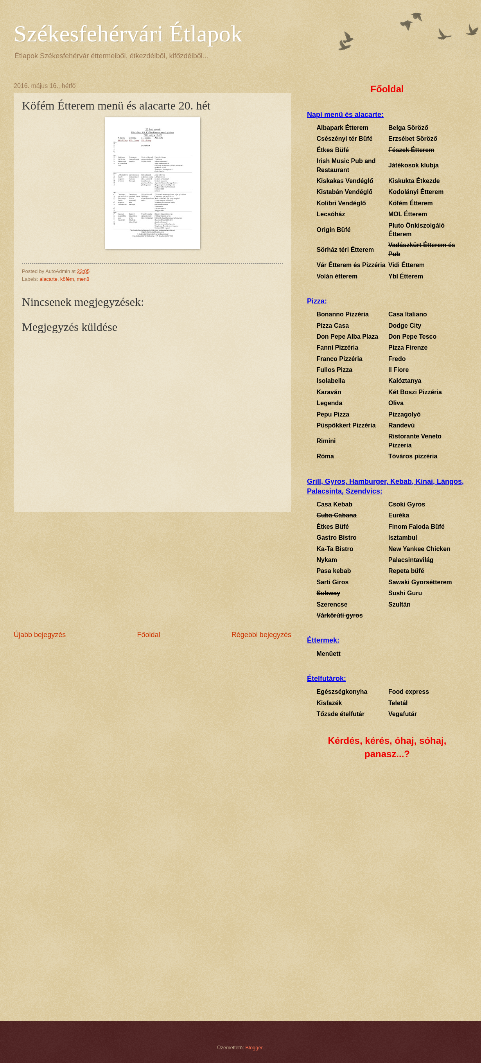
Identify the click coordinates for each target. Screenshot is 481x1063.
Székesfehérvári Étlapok (128, 34)
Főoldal (148, 635)
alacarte (48, 279)
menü (83, 279)
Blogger (254, 1047)
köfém (67, 279)
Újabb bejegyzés (40, 635)
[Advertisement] (152, 571)
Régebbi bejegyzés (261, 635)
